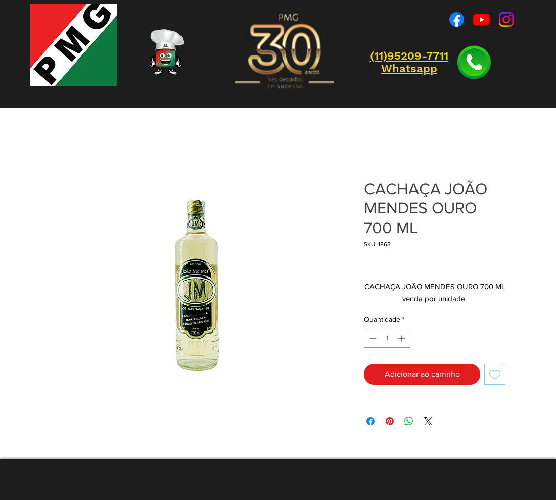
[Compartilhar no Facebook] (370, 421)
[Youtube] (481, 19)
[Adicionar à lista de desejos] (494, 374)
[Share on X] (428, 421)
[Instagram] (506, 19)
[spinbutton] (387, 338)
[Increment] (402, 338)
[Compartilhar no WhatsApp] (409, 421)
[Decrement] (371, 338)
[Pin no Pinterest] (390, 421)
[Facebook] (457, 19)
